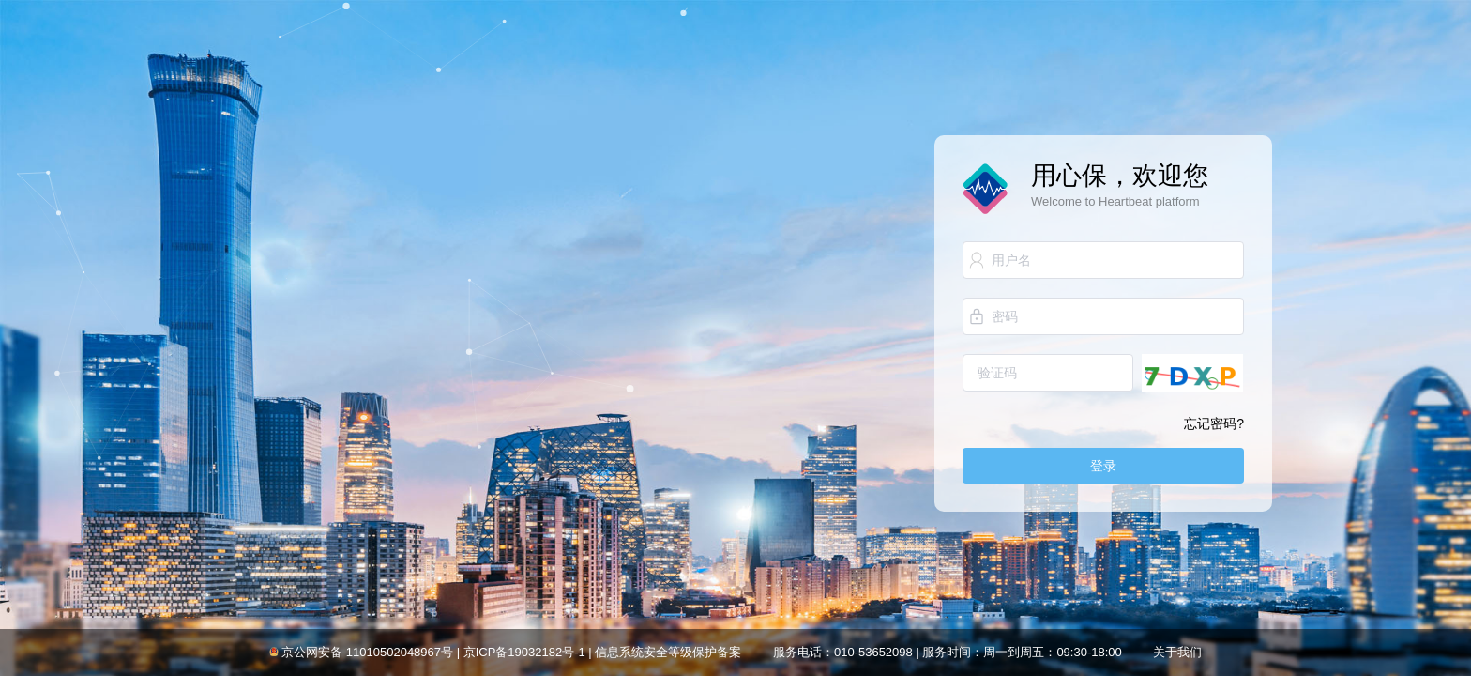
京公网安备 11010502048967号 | (371, 652)
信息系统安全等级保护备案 (668, 652)
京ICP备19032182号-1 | (529, 652)
